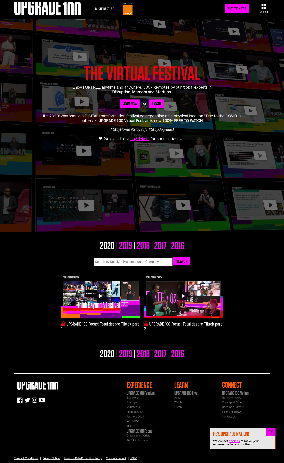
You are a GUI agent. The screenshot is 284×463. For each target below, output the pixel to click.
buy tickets (139, 139)
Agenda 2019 (135, 412)
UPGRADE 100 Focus (139, 431)
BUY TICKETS (237, 8)
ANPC (133, 458)
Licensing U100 (231, 412)
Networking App (231, 397)
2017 (160, 245)
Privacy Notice (51, 458)
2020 (107, 245)
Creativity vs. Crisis (138, 435)
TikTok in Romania (137, 440)
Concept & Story (232, 402)
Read (177, 397)
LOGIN (156, 103)
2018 (143, 245)
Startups (132, 402)
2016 (177, 245)
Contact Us (229, 416)
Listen (178, 407)
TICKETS (132, 426)
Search (181, 261)
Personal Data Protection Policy (83, 458)
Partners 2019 (135, 416)
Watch (178, 402)
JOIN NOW (130, 103)
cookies (234, 441)
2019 (125, 245)
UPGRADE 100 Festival (141, 393)
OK (271, 431)
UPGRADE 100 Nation (235, 393)
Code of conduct (116, 458)
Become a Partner (233, 407)
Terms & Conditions (26, 458)
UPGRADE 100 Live (185, 393)
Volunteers (133, 407)
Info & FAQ (133, 421)
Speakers (132, 397)
